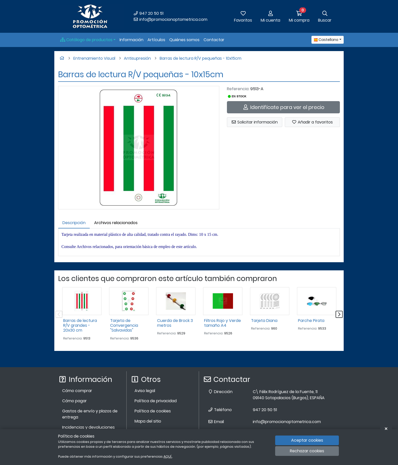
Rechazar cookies (307, 451)
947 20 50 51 (148, 13)
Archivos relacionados (116, 223)
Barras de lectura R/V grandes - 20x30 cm (80, 325)
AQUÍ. (167, 456)
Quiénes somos (184, 40)
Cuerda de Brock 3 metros (175, 323)
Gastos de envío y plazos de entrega (90, 414)
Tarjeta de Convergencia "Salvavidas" (124, 325)
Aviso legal (145, 391)
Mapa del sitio (148, 421)
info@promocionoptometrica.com (170, 19)
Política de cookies (153, 411)
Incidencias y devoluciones (88, 427)
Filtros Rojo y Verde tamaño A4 (222, 323)
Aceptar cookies (307, 440)
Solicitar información (254, 122)
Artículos (156, 40)
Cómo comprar (77, 391)
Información (131, 40)
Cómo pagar (74, 401)
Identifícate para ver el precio (283, 107)
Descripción (74, 223)
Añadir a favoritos (312, 122)
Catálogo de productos (86, 40)
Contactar (214, 40)
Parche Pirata (311, 320)
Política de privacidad (156, 401)
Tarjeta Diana (264, 320)
